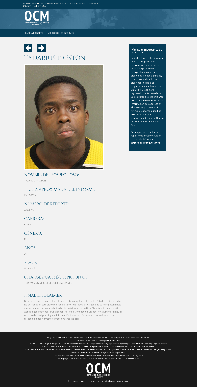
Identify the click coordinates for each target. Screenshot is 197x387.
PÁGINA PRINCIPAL (34, 33)
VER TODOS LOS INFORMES (61, 33)
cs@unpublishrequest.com (128, 358)
